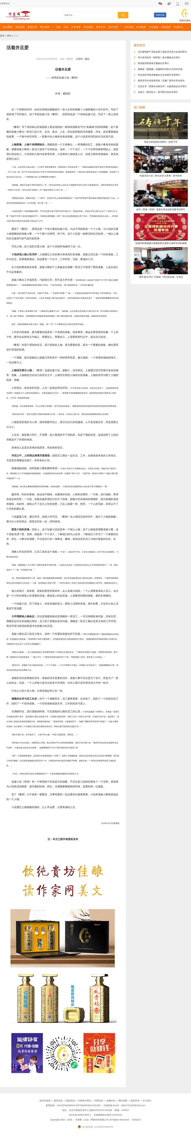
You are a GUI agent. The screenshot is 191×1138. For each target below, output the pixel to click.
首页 (2, 35)
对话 (65, 27)
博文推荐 (45, 27)
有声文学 (100, 27)
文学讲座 (76, 27)
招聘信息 (98, 1100)
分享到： (80, 59)
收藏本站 (110, 1100)
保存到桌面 (45, 1100)
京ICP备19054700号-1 (80, 1115)
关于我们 (147, 1100)
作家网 (19, 15)
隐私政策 (70, 1100)
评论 (9, 35)
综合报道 (20, 27)
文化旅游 (153, 27)
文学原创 (129, 27)
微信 (87, 59)
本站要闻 (7, 27)
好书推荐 (141, 27)
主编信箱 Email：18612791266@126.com (124, 1105)
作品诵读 (88, 27)
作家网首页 (5, 3)
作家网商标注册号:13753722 (108, 1115)
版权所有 (135, 1100)
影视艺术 (32, 27)
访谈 (58, 27)
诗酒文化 (178, 27)
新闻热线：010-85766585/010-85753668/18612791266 (73, 1105)
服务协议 (58, 1100)
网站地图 (122, 1100)
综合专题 (113, 27)
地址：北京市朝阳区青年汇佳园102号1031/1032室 (87, 1110)
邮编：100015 (122, 1110)
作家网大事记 (84, 1100)
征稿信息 (166, 27)
